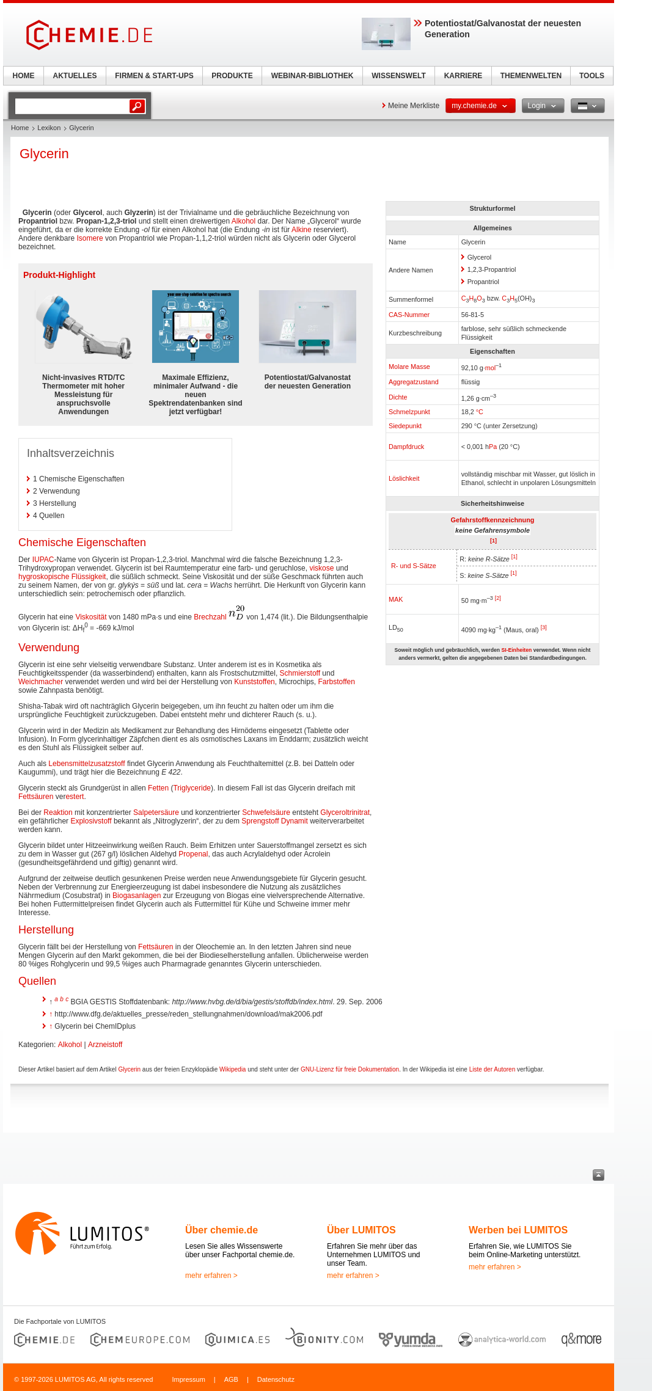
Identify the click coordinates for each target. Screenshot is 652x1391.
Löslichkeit (404, 478)
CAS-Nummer (409, 314)
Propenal (193, 854)
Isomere (89, 238)
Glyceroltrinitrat (345, 812)
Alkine (301, 229)
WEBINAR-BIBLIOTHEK (312, 75)
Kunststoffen (254, 681)
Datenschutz (276, 1379)
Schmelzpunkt (409, 411)
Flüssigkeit (88, 576)
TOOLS (591, 75)
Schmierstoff (300, 673)
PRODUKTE (231, 75)
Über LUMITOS (361, 1230)
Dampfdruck (406, 446)
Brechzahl (210, 617)
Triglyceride (192, 788)
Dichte (398, 397)
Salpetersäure (156, 812)
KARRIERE (463, 75)
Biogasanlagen (136, 895)
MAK (396, 599)
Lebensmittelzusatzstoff (86, 763)
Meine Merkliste (413, 105)
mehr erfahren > (211, 1275)
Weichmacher (40, 681)
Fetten (158, 788)
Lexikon (48, 127)
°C (479, 411)
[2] (498, 598)
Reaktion (57, 812)
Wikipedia (232, 1069)
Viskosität (90, 617)
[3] (544, 627)
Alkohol (243, 221)
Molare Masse (409, 366)
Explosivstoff (90, 821)
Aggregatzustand (414, 381)
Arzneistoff (105, 1044)
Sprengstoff (260, 821)
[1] (514, 556)
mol (490, 367)
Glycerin (129, 1069)
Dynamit (294, 821)
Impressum (188, 1379)
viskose (321, 568)
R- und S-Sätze (413, 565)
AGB (231, 1379)
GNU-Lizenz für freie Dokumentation (350, 1069)
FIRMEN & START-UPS (154, 75)
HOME (24, 75)
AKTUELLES (75, 75)
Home (20, 127)
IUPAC (43, 559)
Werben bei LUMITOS (518, 1230)
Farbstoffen (336, 681)
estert (74, 796)
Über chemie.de (221, 1230)
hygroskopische (43, 576)
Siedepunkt (405, 425)
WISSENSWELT (398, 75)
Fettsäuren (35, 796)
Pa (493, 446)
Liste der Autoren (492, 1069)
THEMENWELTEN (531, 75)
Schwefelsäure (266, 812)
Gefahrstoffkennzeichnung (493, 520)
